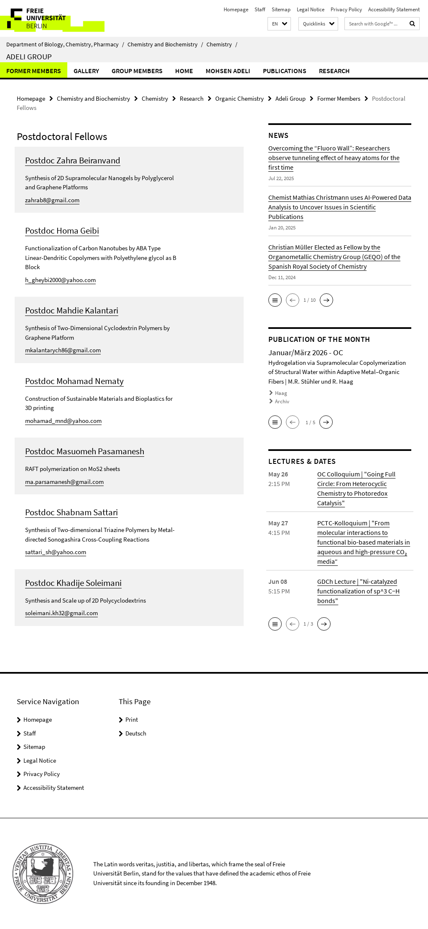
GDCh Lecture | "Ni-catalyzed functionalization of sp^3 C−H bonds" (358, 591)
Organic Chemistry (239, 98)
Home (184, 70)
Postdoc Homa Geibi (62, 230)
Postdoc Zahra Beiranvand (72, 160)
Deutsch (135, 733)
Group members (137, 70)
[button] (279, 24)
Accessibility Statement (394, 9)
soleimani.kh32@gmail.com (61, 613)
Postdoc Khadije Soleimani (73, 582)
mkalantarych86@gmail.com (63, 350)
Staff (260, 9)
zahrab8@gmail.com (52, 200)
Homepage (236, 9)
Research (334, 70)
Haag (281, 393)
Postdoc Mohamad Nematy (74, 381)
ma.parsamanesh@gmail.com (64, 482)
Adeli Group (29, 56)
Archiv (282, 401)
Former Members (33, 70)
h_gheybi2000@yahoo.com (60, 280)
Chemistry (221, 44)
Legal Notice (310, 9)
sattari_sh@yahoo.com (55, 552)
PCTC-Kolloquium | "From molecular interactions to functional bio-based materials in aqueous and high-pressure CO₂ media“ (363, 542)
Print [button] (131, 719)
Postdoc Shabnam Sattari (71, 512)
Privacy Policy (346, 9)
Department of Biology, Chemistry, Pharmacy (65, 44)
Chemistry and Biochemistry (165, 44)
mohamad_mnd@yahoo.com (63, 421)
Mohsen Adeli (228, 70)
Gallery (86, 70)
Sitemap (281, 9)
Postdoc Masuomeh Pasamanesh (84, 451)
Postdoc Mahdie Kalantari (71, 310)
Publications (284, 70)
